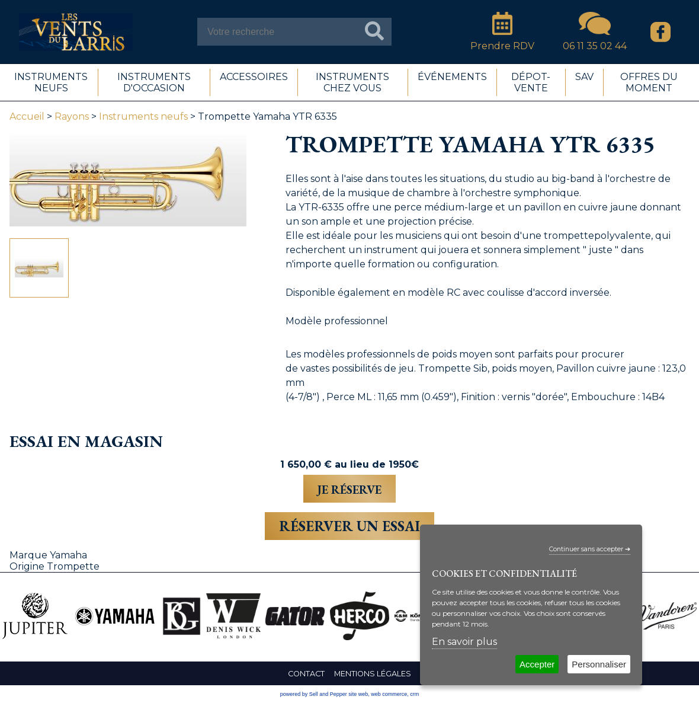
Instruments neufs (143, 116)
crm (414, 694)
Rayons (71, 116)
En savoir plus (464, 641)
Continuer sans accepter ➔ (589, 549)
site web (358, 694)
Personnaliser (599, 664)
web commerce (389, 694)
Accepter (537, 664)
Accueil (26, 116)
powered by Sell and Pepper (313, 694)
